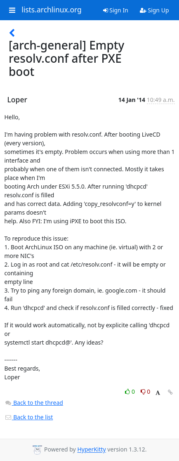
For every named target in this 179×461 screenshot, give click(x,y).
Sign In (115, 10)
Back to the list (29, 417)
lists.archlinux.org (51, 10)
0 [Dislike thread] (146, 391)
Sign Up (154, 10)
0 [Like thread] (130, 391)
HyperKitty (91, 450)
